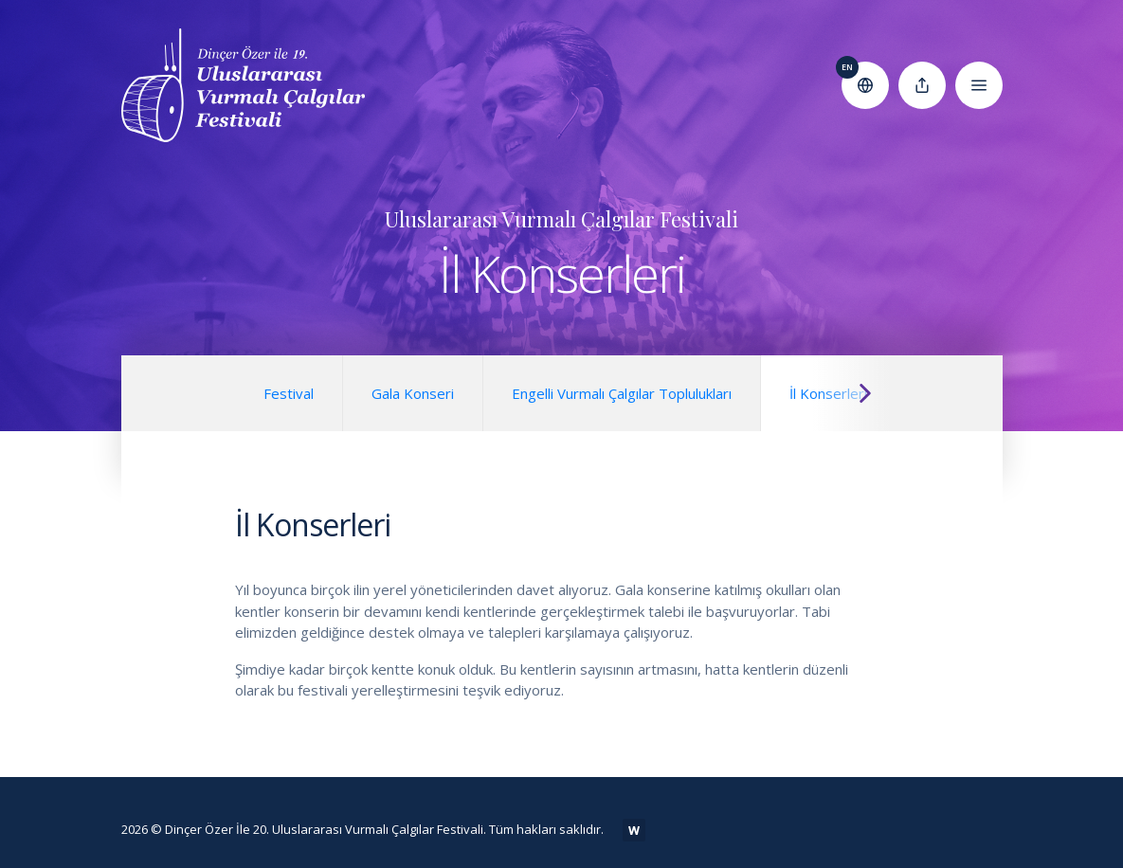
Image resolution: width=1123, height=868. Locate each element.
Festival (288, 393)
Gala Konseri (412, 393)
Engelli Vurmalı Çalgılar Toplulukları (622, 393)
